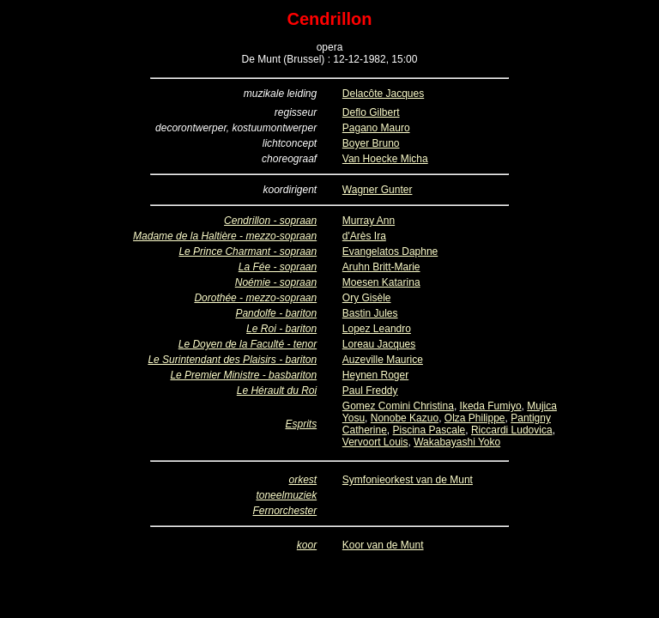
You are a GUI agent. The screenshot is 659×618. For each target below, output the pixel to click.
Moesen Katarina (381, 282)
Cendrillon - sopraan (270, 221)
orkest (302, 480)
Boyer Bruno (371, 143)
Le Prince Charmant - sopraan (247, 251)
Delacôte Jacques (383, 94)
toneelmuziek (286, 495)
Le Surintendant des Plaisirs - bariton (232, 360)
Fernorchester (284, 511)
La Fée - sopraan (278, 267)
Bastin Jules (370, 313)
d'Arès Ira (364, 236)
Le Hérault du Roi (277, 391)
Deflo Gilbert (371, 112)
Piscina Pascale (429, 430)
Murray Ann (368, 221)
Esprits (301, 424)
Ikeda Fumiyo (491, 406)
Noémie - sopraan (276, 282)
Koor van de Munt (383, 545)
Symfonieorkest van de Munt (407, 480)
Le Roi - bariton (281, 329)
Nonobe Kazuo (404, 418)
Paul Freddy (370, 391)
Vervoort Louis (375, 442)
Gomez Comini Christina (398, 406)
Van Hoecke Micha (385, 159)
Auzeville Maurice (382, 360)
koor (307, 545)
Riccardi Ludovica (512, 430)
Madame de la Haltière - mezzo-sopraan (225, 236)
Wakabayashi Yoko (457, 442)
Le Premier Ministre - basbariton (243, 375)
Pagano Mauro (376, 128)
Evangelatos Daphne (390, 251)
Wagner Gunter (377, 190)
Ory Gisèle (366, 298)
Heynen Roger (375, 375)
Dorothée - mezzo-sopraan (255, 298)
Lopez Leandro (376, 329)
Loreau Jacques (378, 344)
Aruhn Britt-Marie (381, 267)
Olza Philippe (474, 418)
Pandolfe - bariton (276, 313)
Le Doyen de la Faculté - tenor (247, 344)
